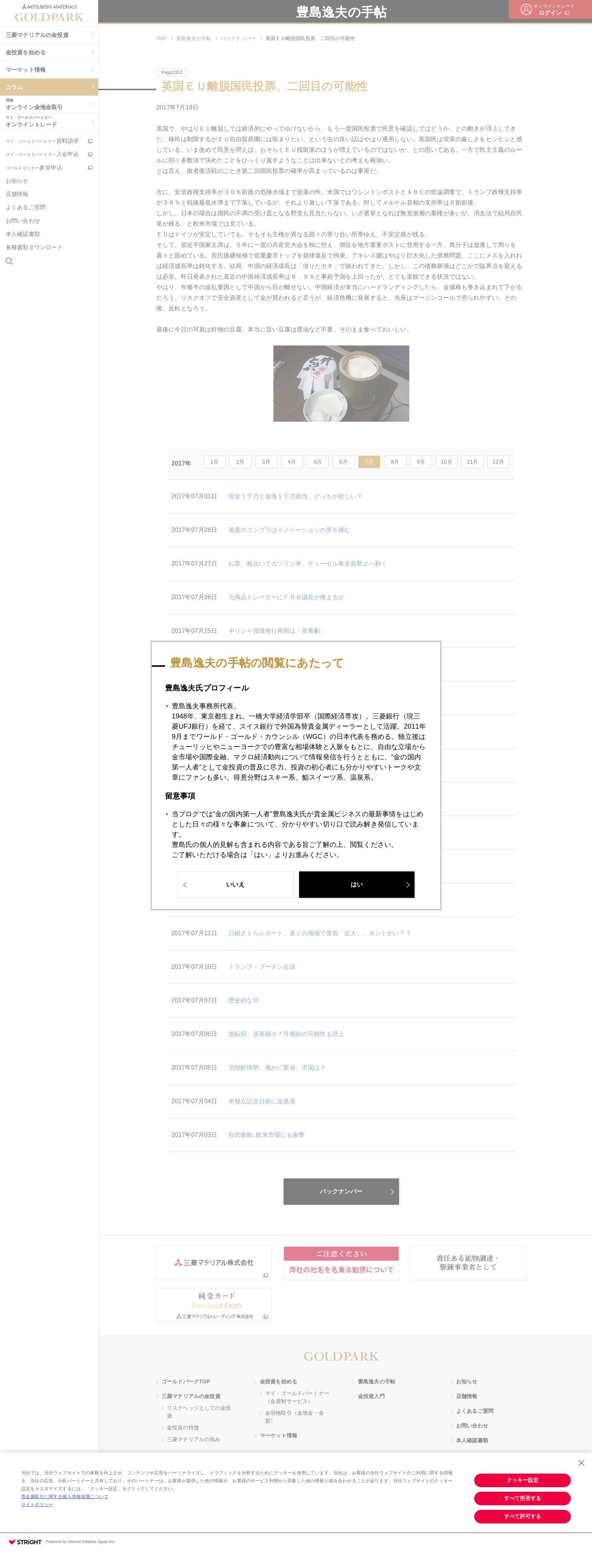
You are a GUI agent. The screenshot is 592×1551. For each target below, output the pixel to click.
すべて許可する (522, 1516)
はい (357, 886)
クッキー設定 (522, 1480)
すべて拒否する (522, 1498)
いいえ (235, 886)
